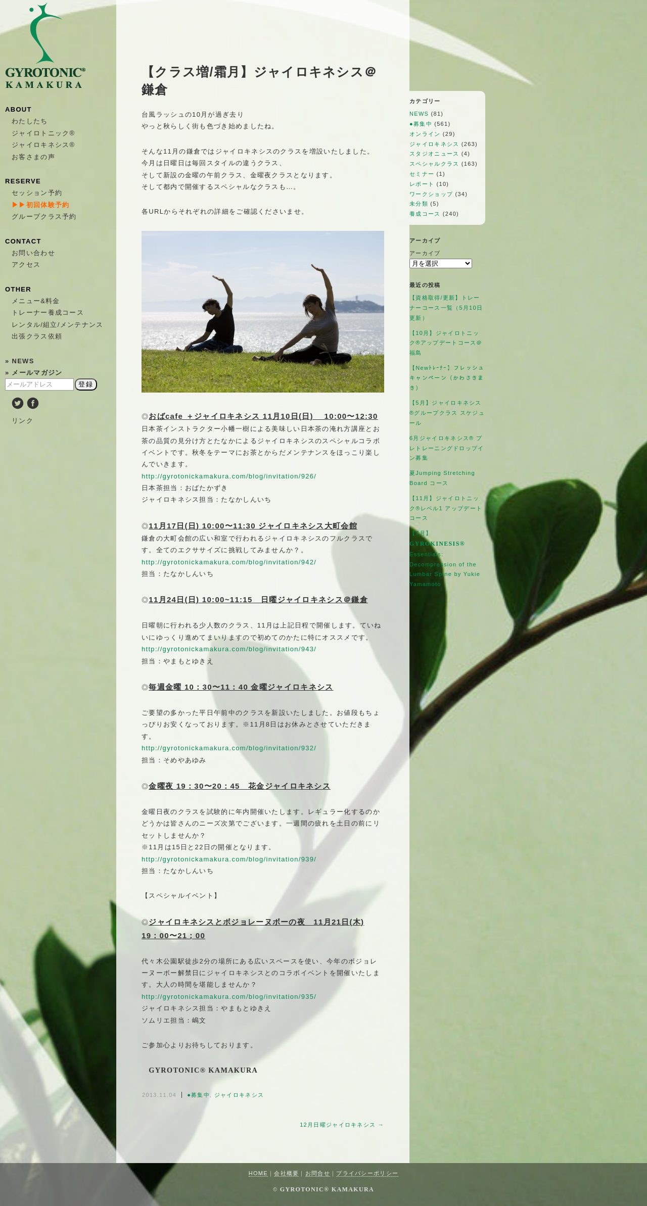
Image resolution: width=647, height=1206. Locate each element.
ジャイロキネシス (239, 1095)
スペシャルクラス (434, 164)
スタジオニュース (434, 154)
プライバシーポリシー (367, 1173)
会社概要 (286, 1173)
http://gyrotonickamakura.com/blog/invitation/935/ (229, 996)
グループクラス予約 (44, 216)
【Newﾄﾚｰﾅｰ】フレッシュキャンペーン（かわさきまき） (447, 378)
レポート (421, 184)
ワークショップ (431, 194)
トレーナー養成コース (48, 312)
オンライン (425, 134)
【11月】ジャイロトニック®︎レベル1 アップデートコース (445, 508)
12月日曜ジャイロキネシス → (342, 1125)
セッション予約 (37, 193)
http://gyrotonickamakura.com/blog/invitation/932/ (229, 748)
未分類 (418, 204)
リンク (22, 420)
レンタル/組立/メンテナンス (57, 324)
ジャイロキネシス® (43, 145)
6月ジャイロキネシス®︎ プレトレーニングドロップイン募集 (446, 448)
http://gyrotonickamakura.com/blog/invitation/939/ (229, 859)
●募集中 (198, 1095)
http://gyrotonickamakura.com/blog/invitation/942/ (229, 562)
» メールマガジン (34, 372)
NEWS (419, 114)
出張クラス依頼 (37, 336)
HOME (258, 1173)
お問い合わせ (33, 253)
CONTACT (23, 241)
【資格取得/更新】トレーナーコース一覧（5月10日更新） (446, 308)
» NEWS (19, 361)
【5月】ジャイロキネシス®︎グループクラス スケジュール (447, 413)
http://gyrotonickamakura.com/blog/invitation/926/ (229, 476)
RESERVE (23, 181)
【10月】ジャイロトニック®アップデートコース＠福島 (446, 343)
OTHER (18, 289)
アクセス (26, 264)
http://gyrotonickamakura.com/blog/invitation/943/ (229, 649)
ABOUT (18, 109)
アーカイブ (425, 253)
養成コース (425, 214)
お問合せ (317, 1173)
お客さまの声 (33, 157)
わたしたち (30, 121)
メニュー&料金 (36, 301)
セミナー (421, 174)
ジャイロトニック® (43, 133)
